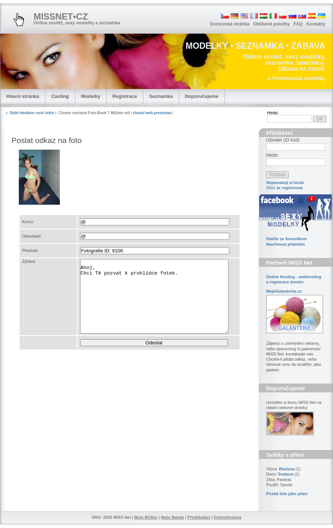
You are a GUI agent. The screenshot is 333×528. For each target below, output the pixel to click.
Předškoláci (199, 517)
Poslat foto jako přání (287, 493)
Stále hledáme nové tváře (32, 113)
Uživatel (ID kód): (283, 140)
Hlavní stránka (22, 96)
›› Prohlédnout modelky (296, 78)
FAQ (298, 24)
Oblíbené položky (271, 24)
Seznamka (161, 96)
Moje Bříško (145, 517)
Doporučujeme (202, 96)
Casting (60, 96)
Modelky (90, 96)
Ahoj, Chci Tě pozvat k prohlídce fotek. (154, 296)
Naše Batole (172, 517)
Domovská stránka (230, 24)
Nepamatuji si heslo (285, 182)
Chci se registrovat (284, 187)
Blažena (287, 469)
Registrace (125, 96)
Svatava (285, 474)
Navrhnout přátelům (285, 244)
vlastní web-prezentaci (152, 113)
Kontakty (315, 24)
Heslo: (272, 155)
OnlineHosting (227, 517)
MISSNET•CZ (61, 16)
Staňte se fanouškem (286, 238)
